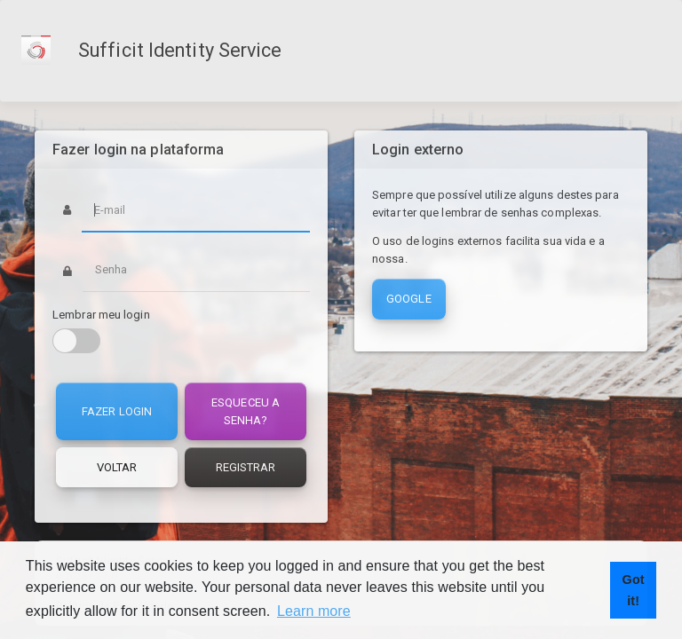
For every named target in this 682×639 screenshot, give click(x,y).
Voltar (117, 467)
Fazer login (117, 411)
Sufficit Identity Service (180, 50)
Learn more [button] (314, 611)
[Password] (196, 270)
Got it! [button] (634, 590)
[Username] (196, 209)
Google (409, 298)
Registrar (246, 467)
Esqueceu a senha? (245, 411)
